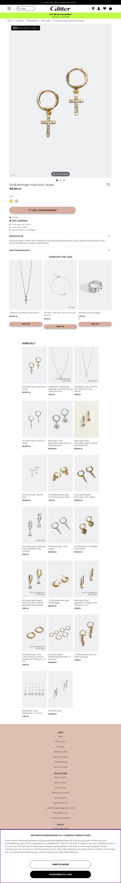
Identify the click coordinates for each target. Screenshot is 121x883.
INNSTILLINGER (60, 864)
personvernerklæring (24, 852)
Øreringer (46, 21)
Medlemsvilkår (60, 752)
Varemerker (60, 788)
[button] (100, 8)
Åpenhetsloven (60, 803)
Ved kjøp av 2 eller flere (60, 17)
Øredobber (32, 21)
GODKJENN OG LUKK (60, 874)
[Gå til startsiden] (60, 8)
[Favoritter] (106, 8)
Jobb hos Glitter (60, 757)
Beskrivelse (16, 236)
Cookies (60, 747)
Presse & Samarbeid (60, 818)
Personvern (60, 742)
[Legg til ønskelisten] (108, 184)
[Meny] (9, 8)
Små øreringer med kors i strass (69, 21)
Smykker (19, 21)
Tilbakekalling (60, 762)
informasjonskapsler (68, 852)
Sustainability (60, 798)
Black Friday (60, 777)
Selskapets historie (61, 793)
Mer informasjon (19, 250)
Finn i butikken (18, 220)
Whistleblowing (60, 813)
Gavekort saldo (60, 767)
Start (9, 21)
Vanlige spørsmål (60, 829)
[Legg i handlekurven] (42, 210)
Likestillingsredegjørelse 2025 (60, 808)
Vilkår (60, 737)
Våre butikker (60, 783)
